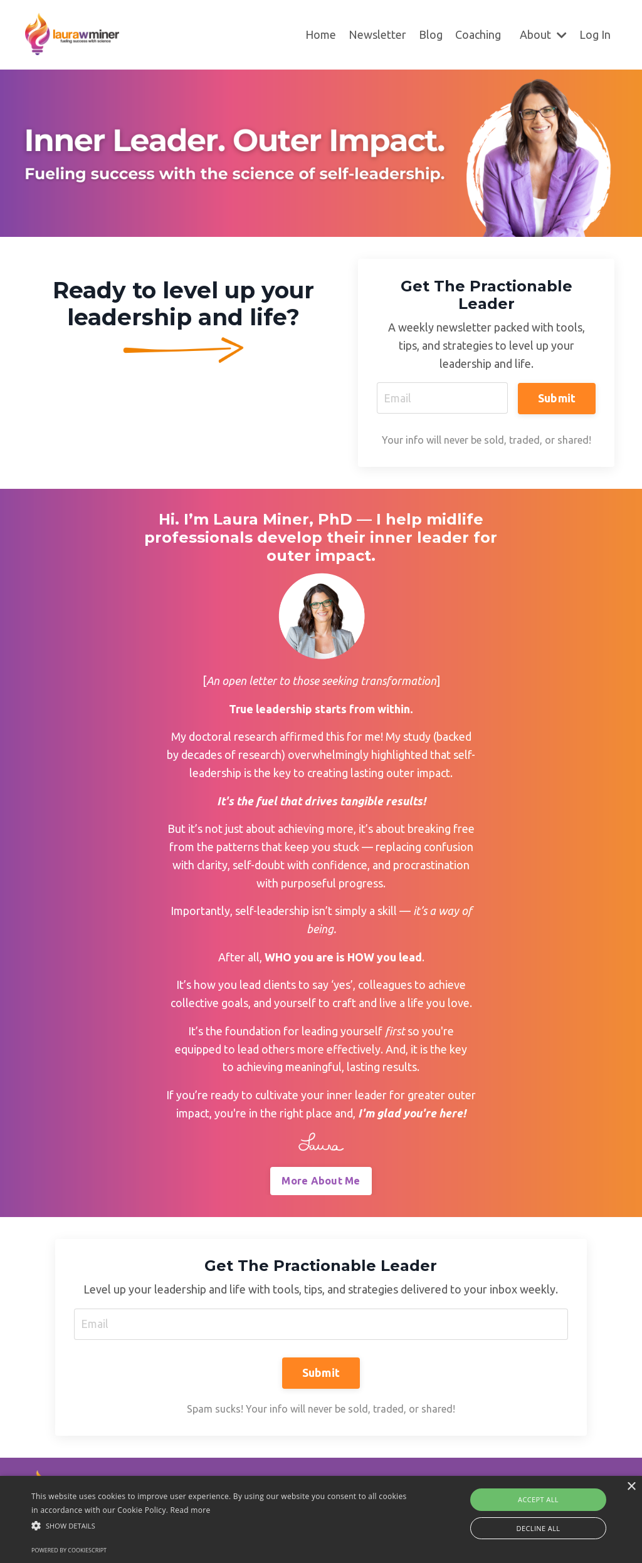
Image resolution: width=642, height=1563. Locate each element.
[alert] (321, 1519)
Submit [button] (557, 397)
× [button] (631, 1487)
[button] (219, 1525)
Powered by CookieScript (69, 1550)
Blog (431, 34)
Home (320, 34)
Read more (191, 1510)
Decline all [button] (538, 1528)
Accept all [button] (538, 1499)
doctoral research (232, 737)
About (543, 34)
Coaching (478, 34)
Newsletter (377, 34)
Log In (595, 34)
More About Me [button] (321, 1182)
